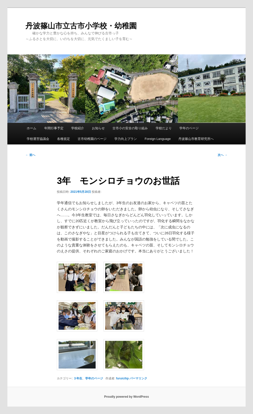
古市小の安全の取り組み (130, 128)
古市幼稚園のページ (92, 139)
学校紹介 (77, 128)
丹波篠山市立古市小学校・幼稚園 (81, 26)
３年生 (77, 378)
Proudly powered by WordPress (126, 396)
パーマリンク (138, 378)
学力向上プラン (125, 139)
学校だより (164, 128)
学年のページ (189, 128)
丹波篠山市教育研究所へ (196, 139)
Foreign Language (158, 139)
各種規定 (63, 139)
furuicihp (122, 378)
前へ (30, 155)
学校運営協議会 (38, 139)
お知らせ (98, 128)
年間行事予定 (53, 128)
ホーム (31, 128)
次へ (222, 155)
